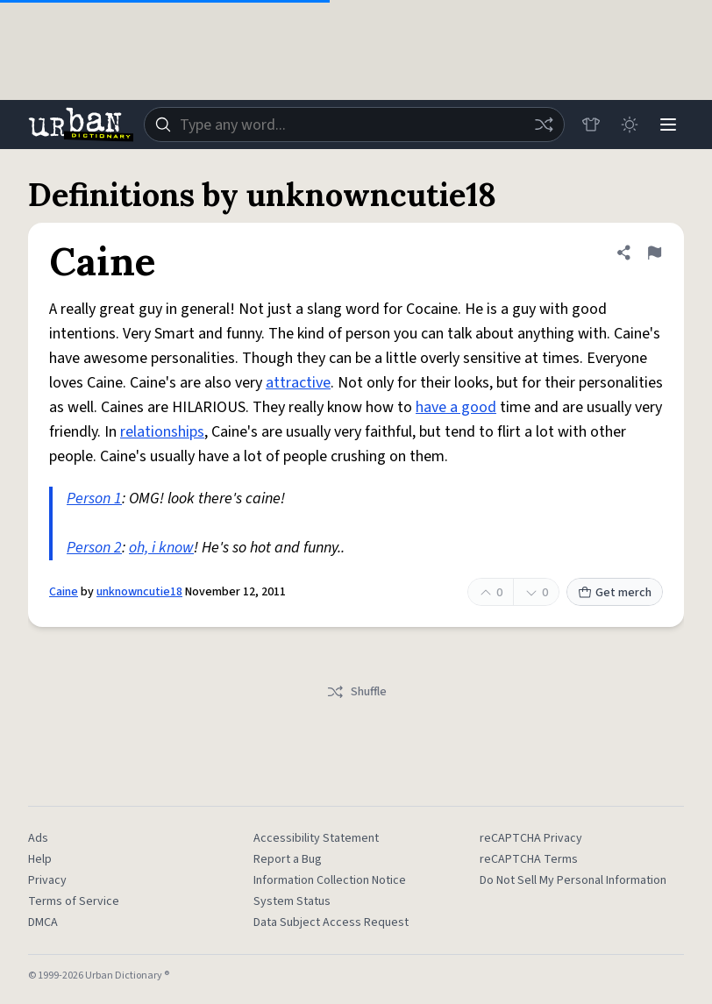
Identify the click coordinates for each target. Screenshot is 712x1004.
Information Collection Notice (329, 880)
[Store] (591, 124)
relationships (162, 432)
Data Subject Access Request (331, 922)
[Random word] (543, 124)
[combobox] (354, 124)
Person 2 (94, 548)
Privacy (47, 880)
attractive (298, 383)
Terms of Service (73, 901)
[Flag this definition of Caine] (654, 253)
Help (40, 859)
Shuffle (356, 692)
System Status (292, 901)
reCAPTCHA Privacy (531, 838)
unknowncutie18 (139, 592)
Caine (63, 592)
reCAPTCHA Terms (529, 859)
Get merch (614, 593)
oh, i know (161, 548)
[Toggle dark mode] (629, 124)
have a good (456, 407)
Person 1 (94, 498)
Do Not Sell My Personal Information (573, 880)
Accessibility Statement (316, 838)
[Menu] (668, 124)
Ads (38, 838)
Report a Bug (287, 859)
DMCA (43, 922)
